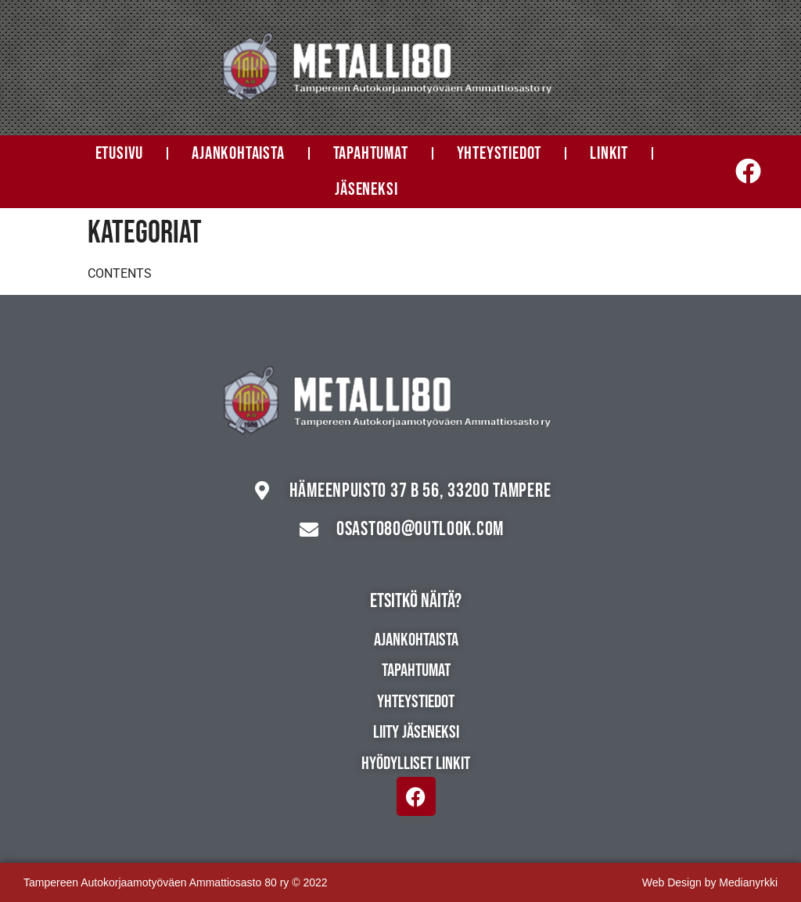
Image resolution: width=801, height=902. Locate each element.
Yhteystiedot (499, 153)
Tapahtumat (370, 153)
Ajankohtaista (238, 153)
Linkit (609, 153)
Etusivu (119, 153)
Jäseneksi (366, 189)
